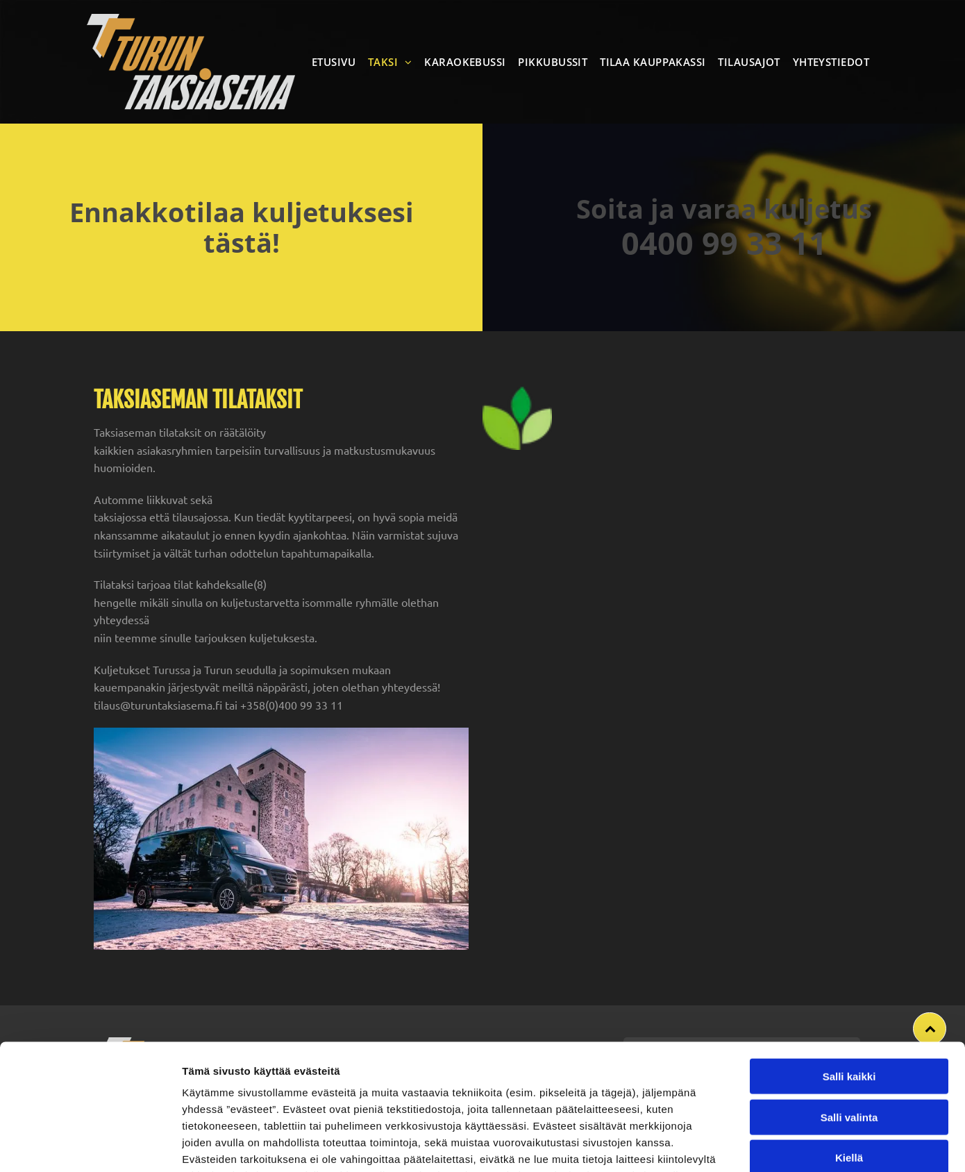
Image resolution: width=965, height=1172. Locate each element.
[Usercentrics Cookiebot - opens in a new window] (90, 1145)
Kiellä (849, 1054)
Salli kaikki (849, 972)
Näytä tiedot (742, 1144)
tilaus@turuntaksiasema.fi (158, 705)
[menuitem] (336, 62)
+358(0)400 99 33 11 (291, 705)
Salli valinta (849, 1013)
